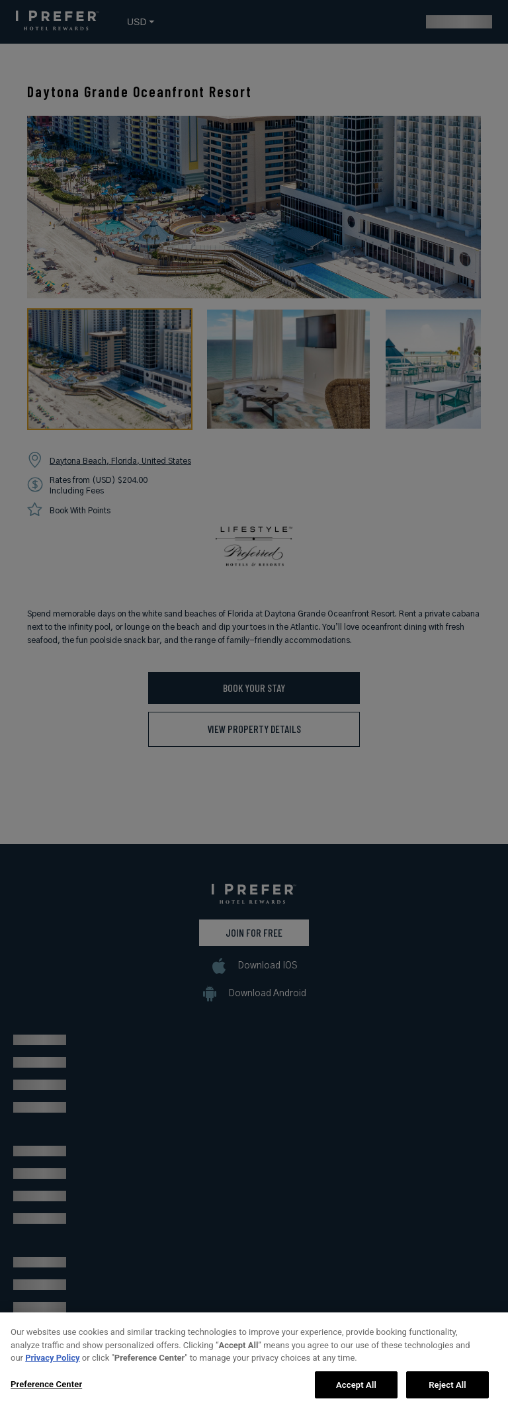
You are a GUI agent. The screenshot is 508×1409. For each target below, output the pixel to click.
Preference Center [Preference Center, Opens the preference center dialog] (46, 1391)
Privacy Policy (52, 1364)
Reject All (447, 1391)
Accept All (356, 1391)
